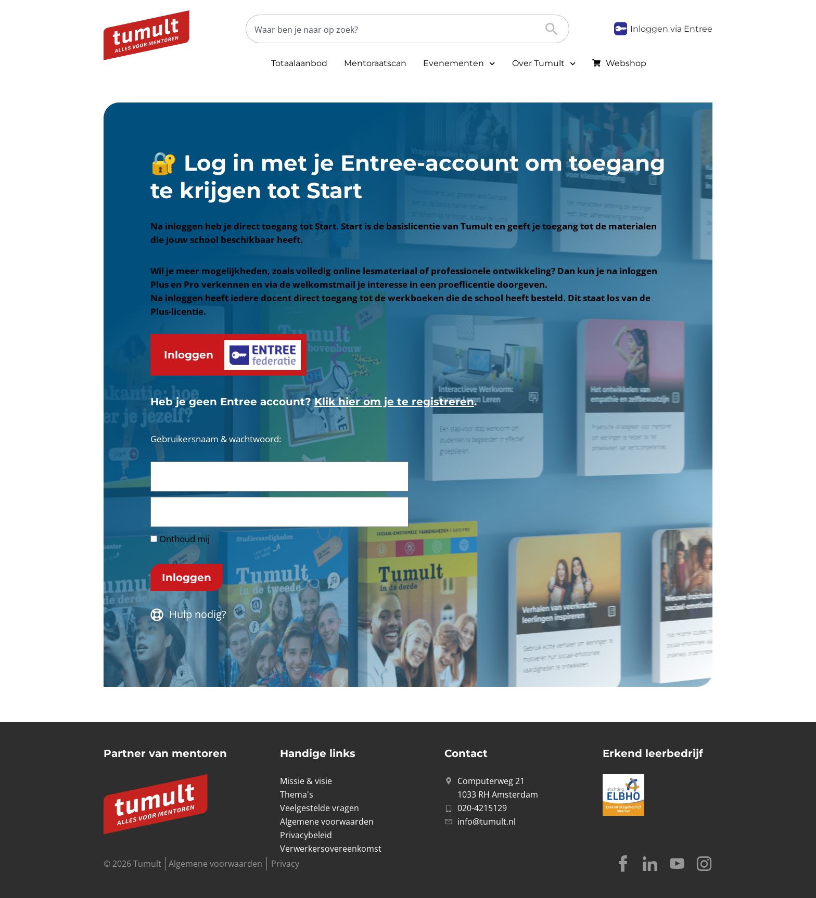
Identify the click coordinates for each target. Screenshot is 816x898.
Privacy (285, 863)
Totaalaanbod (299, 63)
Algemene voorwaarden (215, 863)
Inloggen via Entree (671, 29)
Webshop (626, 63)
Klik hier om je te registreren (394, 401)
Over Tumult (544, 64)
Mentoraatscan (375, 63)
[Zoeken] (399, 29)
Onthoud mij (180, 539)
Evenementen (459, 64)
